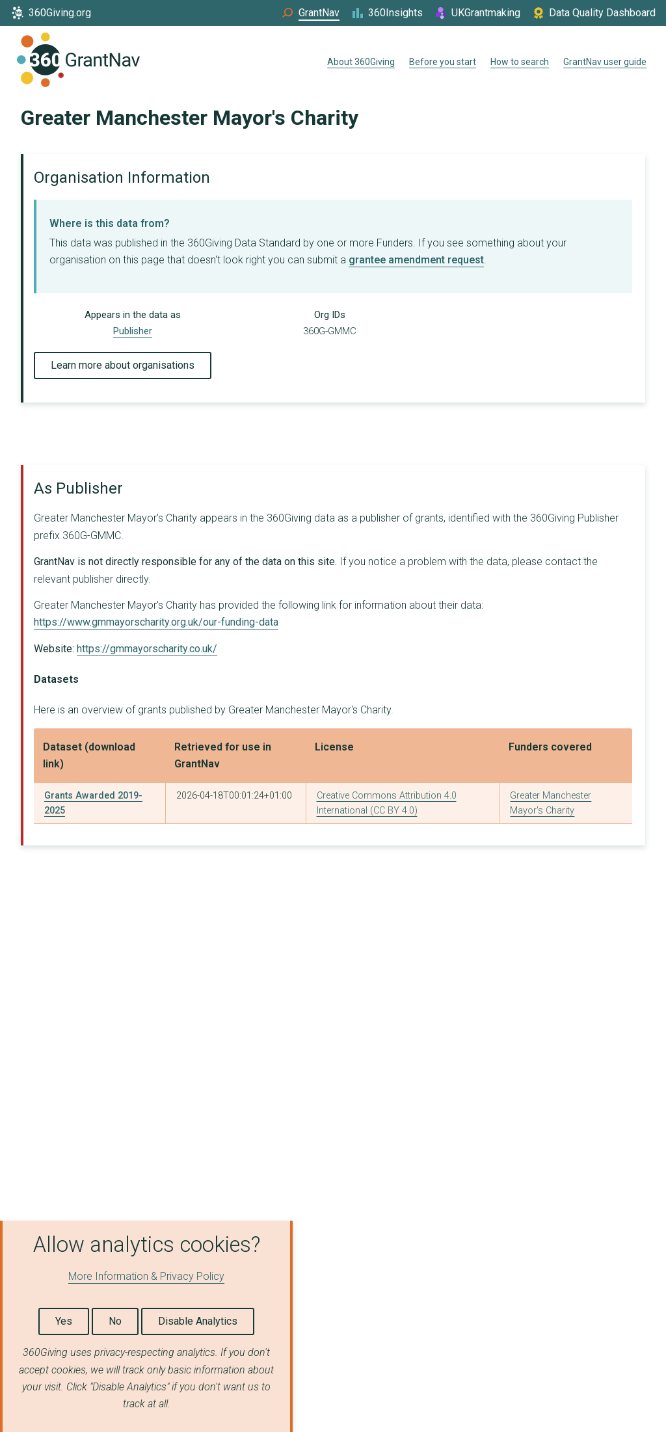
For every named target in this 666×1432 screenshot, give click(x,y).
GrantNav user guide (604, 62)
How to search (519, 62)
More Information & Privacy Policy (146, 1276)
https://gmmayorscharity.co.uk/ (147, 649)
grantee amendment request (416, 260)
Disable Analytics (197, 1321)
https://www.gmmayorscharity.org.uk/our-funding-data (156, 622)
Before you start (442, 62)
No (115, 1321)
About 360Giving (361, 62)
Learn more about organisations (122, 365)
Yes (63, 1321)
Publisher (132, 331)
